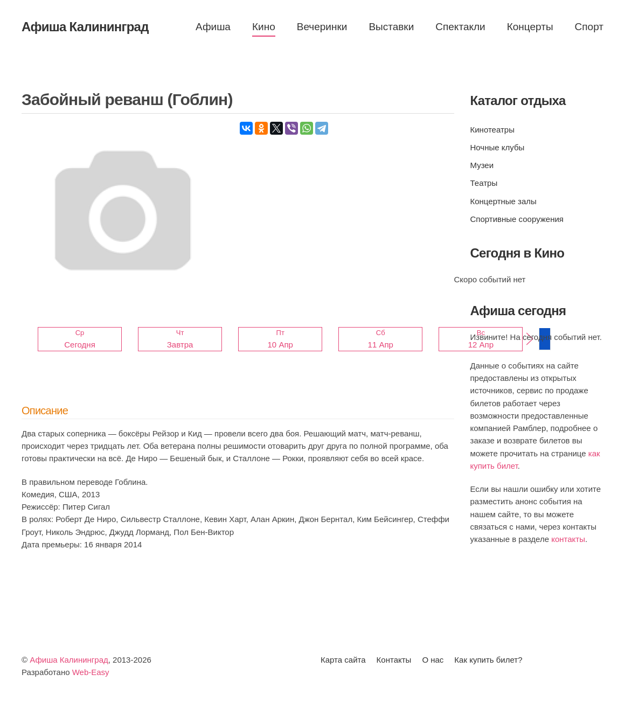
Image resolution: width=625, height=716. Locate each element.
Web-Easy (90, 672)
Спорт (589, 26)
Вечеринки (322, 26)
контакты (568, 539)
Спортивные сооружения (517, 219)
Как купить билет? (488, 659)
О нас (432, 659)
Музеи (482, 165)
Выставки (391, 26)
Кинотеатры (492, 129)
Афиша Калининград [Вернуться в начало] (85, 26)
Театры (484, 182)
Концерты (530, 26)
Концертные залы (503, 201)
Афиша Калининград (69, 659)
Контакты (394, 659)
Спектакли (460, 26)
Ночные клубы (497, 147)
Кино (263, 26)
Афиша (213, 26)
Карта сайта (343, 659)
